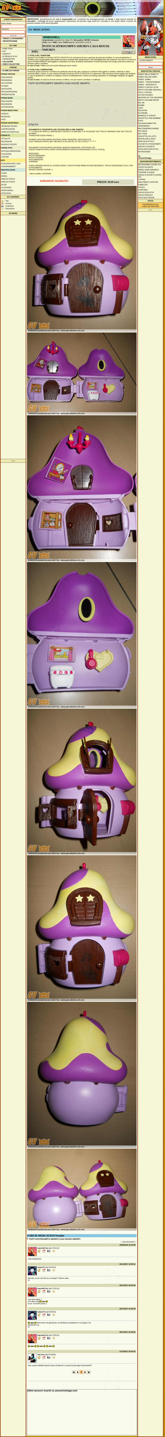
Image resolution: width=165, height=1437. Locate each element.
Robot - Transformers (149, 82)
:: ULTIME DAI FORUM (10, 71)
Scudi (3, 185)
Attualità (5, 139)
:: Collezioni (7, 62)
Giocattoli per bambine (149, 118)
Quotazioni (6, 89)
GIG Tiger (142, 134)
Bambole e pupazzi (147, 116)
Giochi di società (146, 147)
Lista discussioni (128, 1242)
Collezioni (6, 154)
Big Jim (141, 103)
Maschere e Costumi (148, 182)
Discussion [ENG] (9, 92)
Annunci (95, 40)
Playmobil (143, 113)
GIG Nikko (142, 131)
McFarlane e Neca (147, 139)
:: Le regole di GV (9, 56)
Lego (140, 108)
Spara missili (7, 190)
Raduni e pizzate (9, 144)
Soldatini (142, 110)
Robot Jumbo (144, 80)
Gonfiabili (143, 190)
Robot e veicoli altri (148, 87)
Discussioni (6, 77)
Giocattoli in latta (147, 136)
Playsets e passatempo (149, 144)
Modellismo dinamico (148, 170)
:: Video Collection (10, 64)
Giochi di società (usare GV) (150, 176)
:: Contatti (6, 54)
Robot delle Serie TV (148, 74)
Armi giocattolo (146, 141)
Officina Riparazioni (10, 151)
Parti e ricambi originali (150, 90)
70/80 (54, 42)
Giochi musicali (145, 195)
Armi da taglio (8, 179)
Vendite (5, 114)
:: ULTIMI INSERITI (145, 60)
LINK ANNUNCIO (34, 1259)
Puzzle (141, 187)
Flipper (141, 180)
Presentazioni (8, 95)
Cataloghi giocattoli (148, 149)
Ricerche (5, 117)
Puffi (45, 42)
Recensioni (6, 80)
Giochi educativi (146, 192)
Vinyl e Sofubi (145, 92)
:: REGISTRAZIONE (9, 41)
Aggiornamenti (8, 167)
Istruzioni (6, 193)
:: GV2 (3, 51)
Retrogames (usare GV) (149, 165)
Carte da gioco (145, 167)
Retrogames (144, 152)
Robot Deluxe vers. (147, 77)
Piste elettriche (146, 198)
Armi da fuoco (8, 182)
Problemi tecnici (9, 126)
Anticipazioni (7, 107)
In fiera (4, 86)
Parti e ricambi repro (148, 100)
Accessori (6, 188)
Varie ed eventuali (10, 132)
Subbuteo (143, 185)
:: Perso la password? (12, 39)
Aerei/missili (144, 126)
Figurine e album (146, 172)
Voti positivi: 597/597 (82, 40)
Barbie (141, 105)
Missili (4, 176)
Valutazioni (6, 83)
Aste (3, 120)
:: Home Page (7, 49)
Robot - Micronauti (147, 85)
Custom (5, 157)
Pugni (4, 173)
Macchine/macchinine (148, 129)
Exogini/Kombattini (147, 123)
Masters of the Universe (150, 98)
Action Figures (145, 95)
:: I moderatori (8, 59)
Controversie (8, 129)
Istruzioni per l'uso (10, 164)
